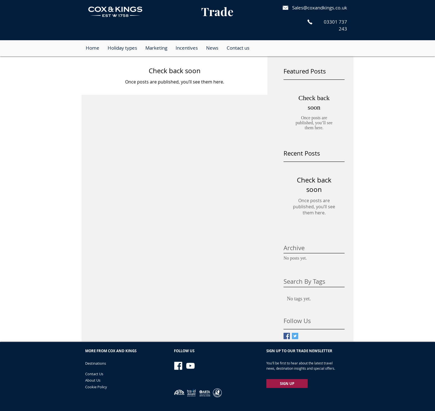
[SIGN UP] (287, 383)
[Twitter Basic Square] (295, 336)
